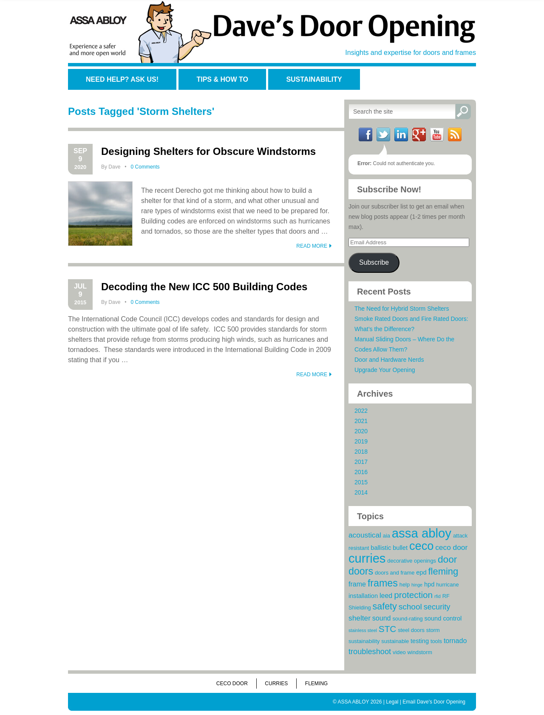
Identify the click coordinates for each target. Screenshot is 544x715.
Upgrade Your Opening (384, 369)
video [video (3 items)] (399, 652)
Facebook (365, 134)
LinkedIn (401, 134)
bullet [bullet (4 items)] (400, 547)
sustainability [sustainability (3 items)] (364, 641)
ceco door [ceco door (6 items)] (451, 547)
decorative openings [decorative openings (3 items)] (411, 561)
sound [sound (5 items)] (381, 618)
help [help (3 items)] (405, 584)
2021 (361, 421)
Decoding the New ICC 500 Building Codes (204, 286)
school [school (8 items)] (410, 606)
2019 (361, 441)
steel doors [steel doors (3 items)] (411, 630)
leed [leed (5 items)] (386, 595)
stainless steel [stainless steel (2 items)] (362, 630)
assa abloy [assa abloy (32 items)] (421, 533)
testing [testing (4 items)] (420, 641)
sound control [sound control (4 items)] (443, 618)
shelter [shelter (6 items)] (359, 618)
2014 (361, 492)
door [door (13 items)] (447, 559)
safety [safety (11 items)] (385, 606)
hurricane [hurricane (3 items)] (447, 584)
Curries (276, 683)
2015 (361, 482)
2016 (361, 472)
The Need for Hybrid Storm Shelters (401, 308)
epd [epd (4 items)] (421, 572)
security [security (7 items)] (437, 607)
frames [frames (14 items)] (383, 583)
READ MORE (311, 246)
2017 (361, 461)
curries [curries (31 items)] (366, 558)
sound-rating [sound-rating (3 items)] (407, 618)
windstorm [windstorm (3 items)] (420, 652)
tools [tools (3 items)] (436, 641)
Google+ (419, 134)
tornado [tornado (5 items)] (455, 640)
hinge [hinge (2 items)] (416, 584)
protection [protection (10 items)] (413, 595)
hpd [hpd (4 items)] (429, 584)
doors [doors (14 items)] (360, 571)
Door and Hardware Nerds (389, 359)
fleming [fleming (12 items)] (443, 571)
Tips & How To (222, 79)
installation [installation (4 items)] (363, 595)
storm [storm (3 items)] (433, 630)
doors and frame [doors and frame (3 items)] (394, 572)
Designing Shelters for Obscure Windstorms (208, 151)
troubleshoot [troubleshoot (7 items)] (369, 651)
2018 (361, 451)
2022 (361, 410)
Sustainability (314, 79)
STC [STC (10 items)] (387, 629)
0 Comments (145, 167)
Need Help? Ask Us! (122, 79)
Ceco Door (232, 683)
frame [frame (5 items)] (357, 584)
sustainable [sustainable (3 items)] (395, 641)
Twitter (383, 134)
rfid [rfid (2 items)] (437, 596)
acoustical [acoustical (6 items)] (364, 535)
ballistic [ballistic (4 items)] (381, 547)
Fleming (316, 683)
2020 (361, 431)
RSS (455, 134)
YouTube (437, 134)
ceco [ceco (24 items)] (421, 545)
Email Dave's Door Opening (433, 702)
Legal (392, 702)
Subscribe (374, 262)
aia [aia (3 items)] (386, 535)
